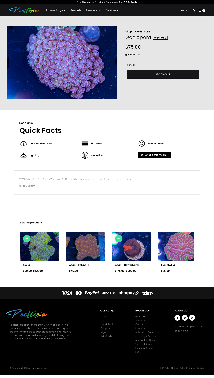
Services (112, 10)
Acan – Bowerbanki (127, 265)
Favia (26, 265)
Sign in (184, 10)
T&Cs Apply (130, 2)
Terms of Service (195, 368)
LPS (148, 31)
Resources (93, 10)
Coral (139, 31)
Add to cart (163, 74)
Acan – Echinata (79, 265)
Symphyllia (168, 265)
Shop (128, 31)
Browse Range (56, 10)
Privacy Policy (179, 368)
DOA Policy (165, 368)
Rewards (76, 10)
